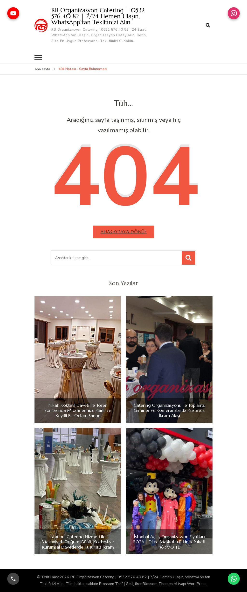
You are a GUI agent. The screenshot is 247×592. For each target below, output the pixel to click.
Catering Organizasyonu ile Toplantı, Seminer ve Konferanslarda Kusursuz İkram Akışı (169, 410)
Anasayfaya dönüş (124, 231)
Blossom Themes (157, 583)
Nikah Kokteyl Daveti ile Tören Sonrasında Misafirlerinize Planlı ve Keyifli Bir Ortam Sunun (78, 410)
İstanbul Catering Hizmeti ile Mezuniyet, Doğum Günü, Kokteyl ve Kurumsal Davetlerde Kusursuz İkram (78, 542)
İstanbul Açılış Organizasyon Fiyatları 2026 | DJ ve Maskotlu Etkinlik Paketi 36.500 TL (169, 542)
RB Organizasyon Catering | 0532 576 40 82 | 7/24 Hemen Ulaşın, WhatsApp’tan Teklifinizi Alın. (98, 16)
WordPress (196, 583)
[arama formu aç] (208, 25)
